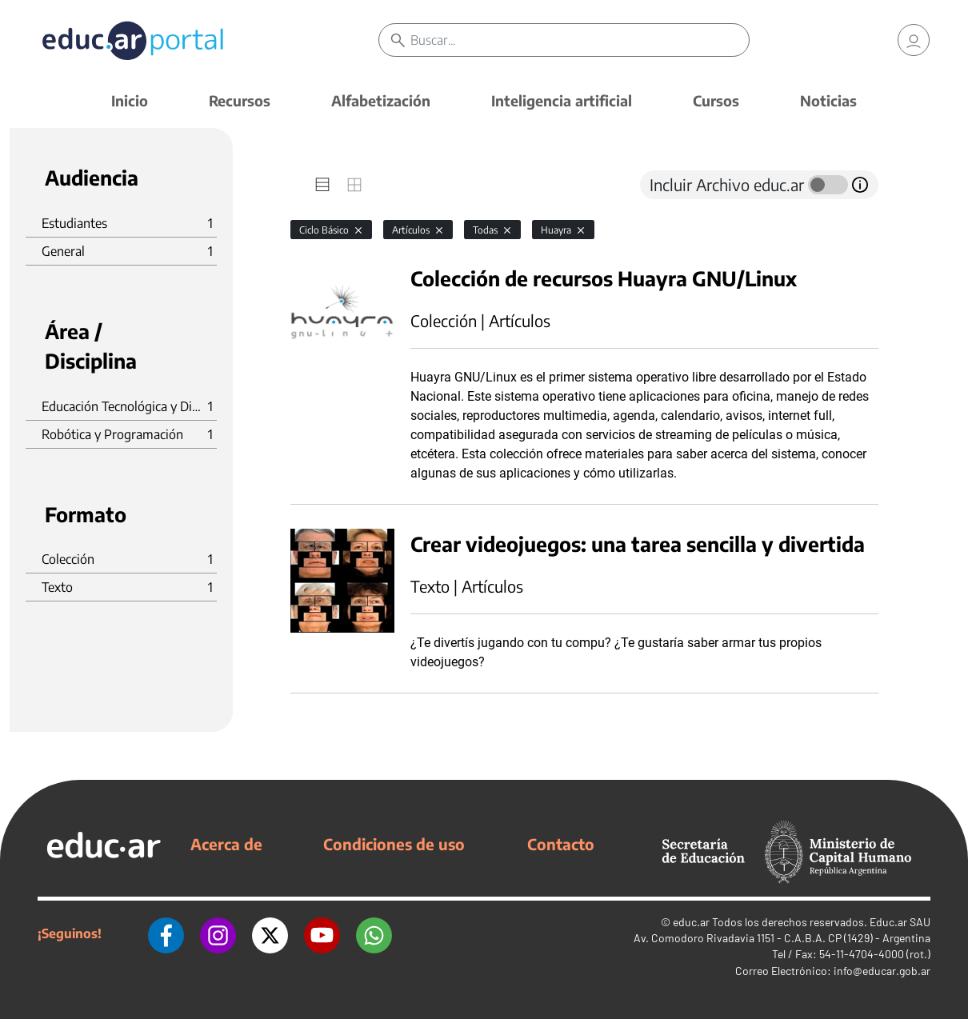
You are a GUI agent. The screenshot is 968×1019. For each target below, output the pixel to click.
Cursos (716, 100)
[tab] (322, 184)
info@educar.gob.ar (882, 970)
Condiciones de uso (394, 843)
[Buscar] (580, 40)
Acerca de (226, 843)
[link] (914, 40)
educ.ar (691, 922)
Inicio (129, 100)
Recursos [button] (239, 100)
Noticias (828, 100)
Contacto (560, 843)
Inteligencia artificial (561, 100)
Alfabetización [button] (380, 100)
